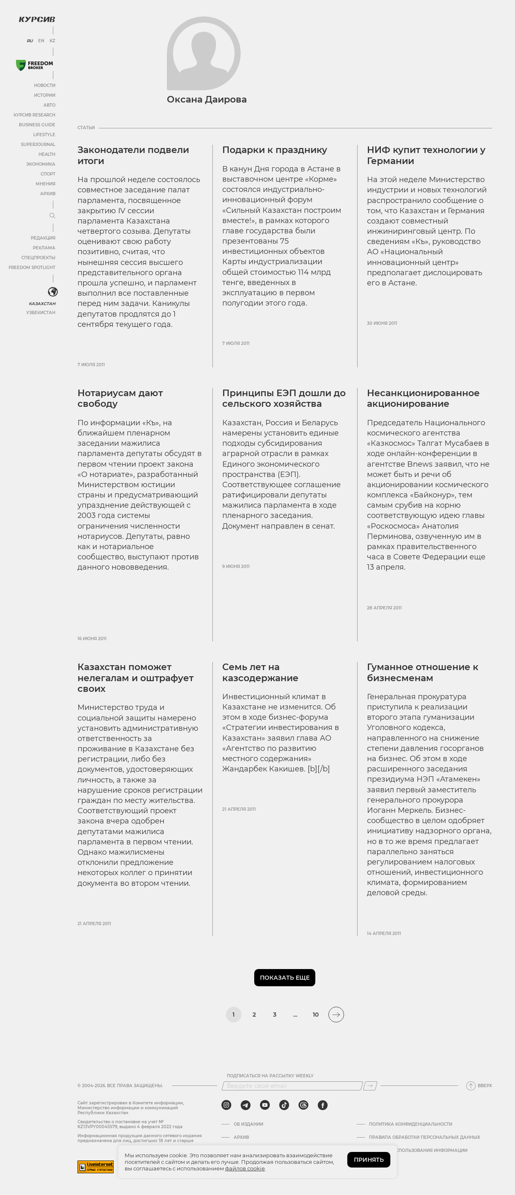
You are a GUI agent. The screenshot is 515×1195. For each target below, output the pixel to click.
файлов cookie (245, 1168)
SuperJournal (38, 144)
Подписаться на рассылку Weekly (270, 1076)
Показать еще (285, 977)
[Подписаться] (370, 1085)
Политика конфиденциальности (410, 1124)
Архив (47, 193)
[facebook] (323, 1105)
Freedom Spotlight (32, 267)
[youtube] (265, 1105)
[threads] (303, 1105)
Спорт (48, 174)
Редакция (43, 238)
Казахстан (42, 303)
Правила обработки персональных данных (424, 1137)
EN (41, 41)
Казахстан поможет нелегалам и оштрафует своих (135, 677)
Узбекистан (40, 312)
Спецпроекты (38, 257)
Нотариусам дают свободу (120, 398)
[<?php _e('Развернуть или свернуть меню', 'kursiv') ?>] (53, 292)
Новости (44, 85)
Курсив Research (34, 115)
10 (316, 1014)
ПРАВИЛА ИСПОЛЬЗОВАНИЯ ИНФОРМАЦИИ (418, 1150)
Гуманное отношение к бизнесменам (423, 672)
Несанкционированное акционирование (423, 398)
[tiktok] (284, 1105)
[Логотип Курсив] (36, 19)
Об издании (248, 1124)
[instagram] (226, 1105)
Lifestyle (44, 134)
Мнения (45, 184)
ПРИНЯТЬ (369, 1159)
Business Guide (37, 125)
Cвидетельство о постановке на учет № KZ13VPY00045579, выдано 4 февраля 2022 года (129, 1124)
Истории (44, 95)
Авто (49, 105)
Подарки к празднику (274, 149)
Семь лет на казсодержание (260, 672)
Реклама (44, 248)
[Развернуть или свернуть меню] (52, 216)
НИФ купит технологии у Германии (426, 155)
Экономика (40, 164)
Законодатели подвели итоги (133, 155)
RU (30, 41)
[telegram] (246, 1105)
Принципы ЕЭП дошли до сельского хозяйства (284, 398)
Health (47, 154)
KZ (52, 41)
